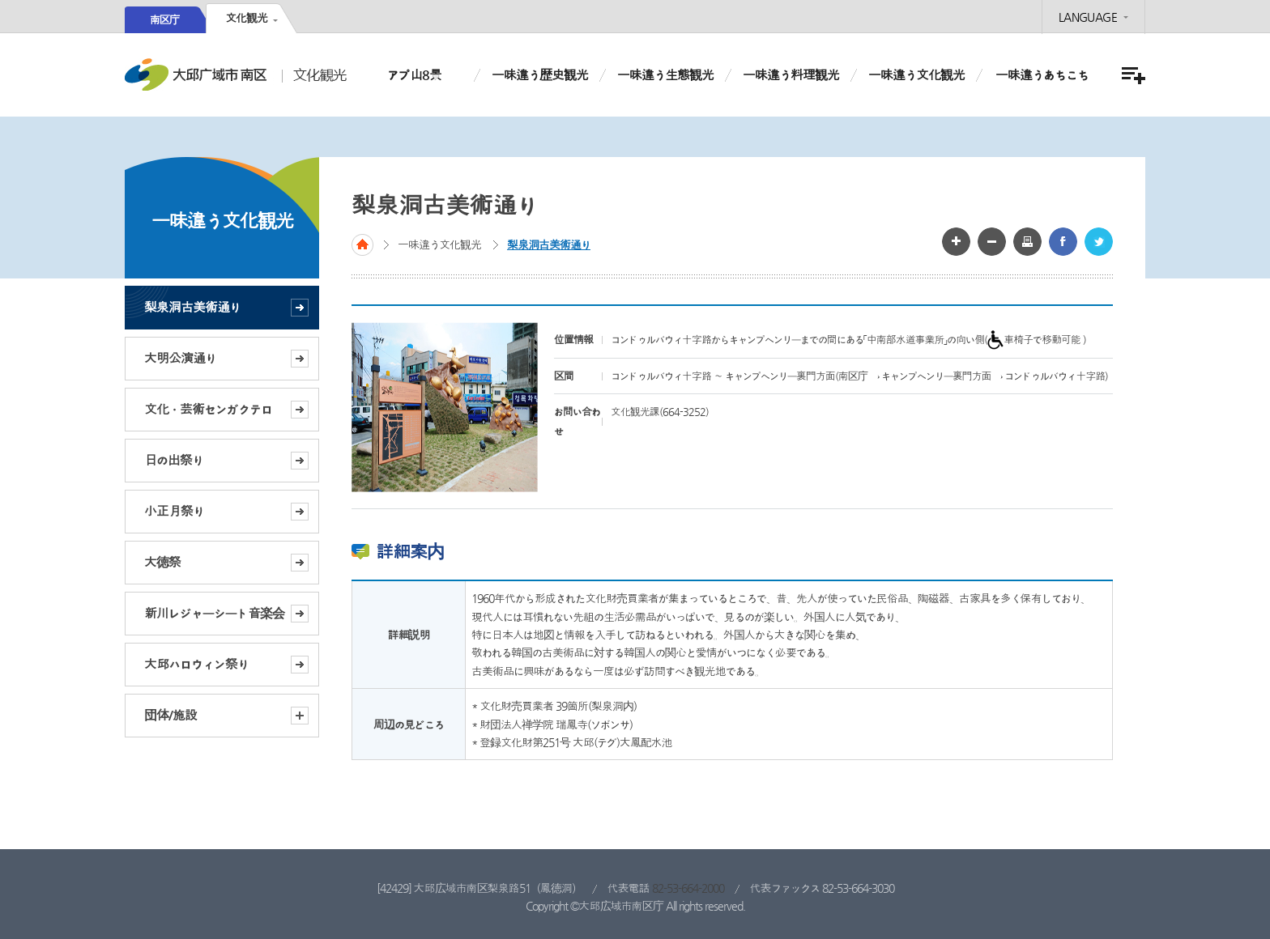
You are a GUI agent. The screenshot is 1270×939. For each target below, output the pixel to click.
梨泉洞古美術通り (192, 307)
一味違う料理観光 (791, 75)
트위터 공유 (1099, 241)
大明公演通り (180, 358)
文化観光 (246, 17)
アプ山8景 (414, 75)
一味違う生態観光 (665, 75)
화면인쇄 (1027, 241)
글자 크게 (956, 241)
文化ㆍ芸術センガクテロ (208, 409)
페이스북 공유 (1063, 241)
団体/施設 (226, 715)
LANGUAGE (1088, 17)
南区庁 (164, 20)
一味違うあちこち (1042, 75)
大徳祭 (162, 562)
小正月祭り (174, 511)
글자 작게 (992, 241)
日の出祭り (173, 460)
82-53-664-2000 (688, 888)
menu (1131, 75)
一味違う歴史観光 (540, 75)
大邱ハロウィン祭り (196, 664)
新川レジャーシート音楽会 (214, 613)
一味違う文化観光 (916, 75)
